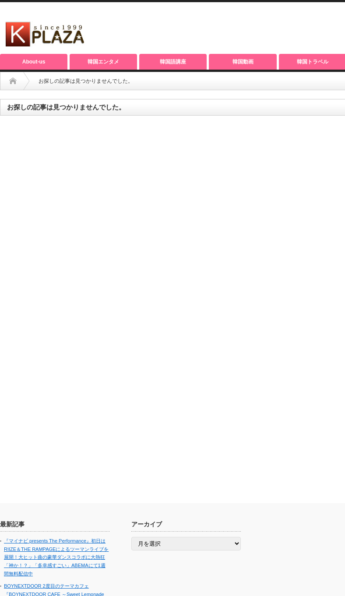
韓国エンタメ (103, 62)
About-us (34, 62)
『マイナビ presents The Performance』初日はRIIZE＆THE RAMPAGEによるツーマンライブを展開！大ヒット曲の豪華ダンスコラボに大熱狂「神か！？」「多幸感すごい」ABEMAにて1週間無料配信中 (56, 557)
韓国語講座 (173, 62)
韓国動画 (242, 62)
